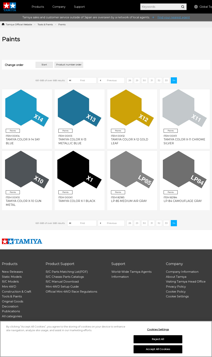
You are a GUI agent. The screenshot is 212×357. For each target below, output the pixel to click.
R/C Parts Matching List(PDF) (67, 271)
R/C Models (10, 281)
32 (159, 80)
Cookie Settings (177, 296)
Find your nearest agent (173, 17)
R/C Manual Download (62, 281)
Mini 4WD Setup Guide (62, 286)
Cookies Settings (158, 330)
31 (152, 80)
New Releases (12, 271)
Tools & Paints (45, 24)
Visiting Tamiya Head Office (186, 281)
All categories (12, 316)
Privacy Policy (176, 286)
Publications (11, 311)
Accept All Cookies (158, 350)
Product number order (69, 64)
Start (44, 64)
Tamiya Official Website (19, 24)
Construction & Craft (16, 291)
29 (137, 80)
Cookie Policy (176, 291)
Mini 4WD (9, 286)
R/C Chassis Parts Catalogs (65, 277)
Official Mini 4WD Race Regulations (71, 291)
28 (129, 80)
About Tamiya (176, 277)
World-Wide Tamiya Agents (131, 271)
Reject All (158, 340)
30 (144, 80)
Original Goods (12, 301)
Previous (112, 80)
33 (166, 80)
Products (38, 6)
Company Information (182, 271)
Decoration (10, 306)
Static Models (12, 277)
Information (120, 277)
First (82, 80)
